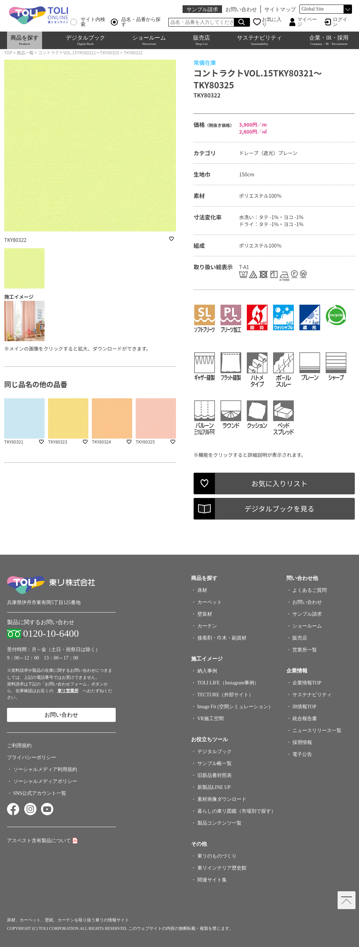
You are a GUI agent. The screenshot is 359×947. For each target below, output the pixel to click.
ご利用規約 (19, 745)
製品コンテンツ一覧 (219, 823)
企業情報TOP (306, 682)
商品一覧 (25, 52)
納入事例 (207, 671)
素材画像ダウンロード (221, 799)
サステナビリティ (259, 40)
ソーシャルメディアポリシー (45, 781)
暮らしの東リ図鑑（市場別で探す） (236, 811)
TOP (8, 52)
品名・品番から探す (136, 22)
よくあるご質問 (309, 590)
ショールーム (149, 40)
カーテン (207, 626)
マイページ (307, 22)
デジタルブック (85, 40)
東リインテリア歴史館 (221, 868)
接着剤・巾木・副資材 (221, 638)
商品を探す (25, 40)
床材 (202, 590)
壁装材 (204, 614)
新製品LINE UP (214, 787)
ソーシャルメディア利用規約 (45, 769)
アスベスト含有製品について (39, 840)
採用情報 (302, 742)
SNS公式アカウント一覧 (40, 793)
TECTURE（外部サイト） (225, 694)
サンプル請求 (202, 9)
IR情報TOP (304, 706)
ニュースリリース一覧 (316, 730)
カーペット (209, 602)
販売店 (201, 40)
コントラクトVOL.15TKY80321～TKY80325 (78, 52)
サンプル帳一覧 (214, 763)
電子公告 (302, 754)
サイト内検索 (87, 22)
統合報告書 (304, 718)
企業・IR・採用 (328, 40)
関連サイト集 (212, 879)
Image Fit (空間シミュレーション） (235, 706)
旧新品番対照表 (214, 775)
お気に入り (272, 22)
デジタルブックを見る (279, 508)
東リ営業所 (68, 690)
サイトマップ (280, 9)
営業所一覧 (304, 649)
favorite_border (171, 239)
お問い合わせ (241, 9)
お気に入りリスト (279, 483)
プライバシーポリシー (31, 757)
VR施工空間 (210, 718)
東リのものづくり (217, 856)
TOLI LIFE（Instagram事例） (228, 682)
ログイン (340, 22)
